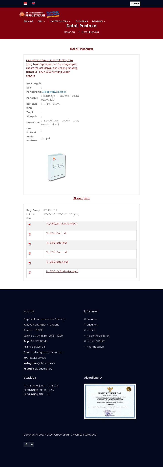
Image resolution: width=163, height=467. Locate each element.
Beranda (28, 21)
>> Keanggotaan (94, 346)
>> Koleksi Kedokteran (97, 335)
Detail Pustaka (90, 32)
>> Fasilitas (90, 319)
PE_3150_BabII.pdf (56, 242)
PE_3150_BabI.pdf (56, 233)
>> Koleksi (89, 330)
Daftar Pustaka (59, 21)
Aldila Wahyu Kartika (54, 92)
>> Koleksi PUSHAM (94, 341)
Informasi (97, 21)
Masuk (135, 3)
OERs (40, 21)
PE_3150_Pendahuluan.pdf (61, 223)
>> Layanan (90, 324)
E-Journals (82, 21)
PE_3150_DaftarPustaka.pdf (62, 271)
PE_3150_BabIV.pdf (57, 261)
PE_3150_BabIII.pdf (57, 252)
